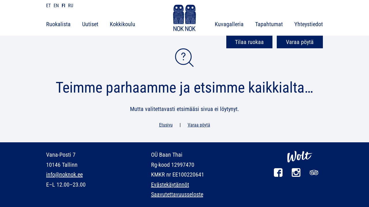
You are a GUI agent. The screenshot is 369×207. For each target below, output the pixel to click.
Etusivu (166, 125)
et (48, 5)
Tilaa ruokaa (249, 42)
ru (70, 5)
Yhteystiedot (308, 24)
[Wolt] (300, 165)
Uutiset (90, 24)
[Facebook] (278, 175)
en (56, 5)
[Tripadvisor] (314, 175)
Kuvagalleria (229, 24)
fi (63, 5)
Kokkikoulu (122, 24)
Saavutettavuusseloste (177, 194)
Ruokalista (58, 24)
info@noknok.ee (64, 174)
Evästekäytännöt (170, 184)
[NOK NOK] (184, 19)
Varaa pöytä (300, 42)
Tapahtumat (269, 24)
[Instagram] (296, 175)
